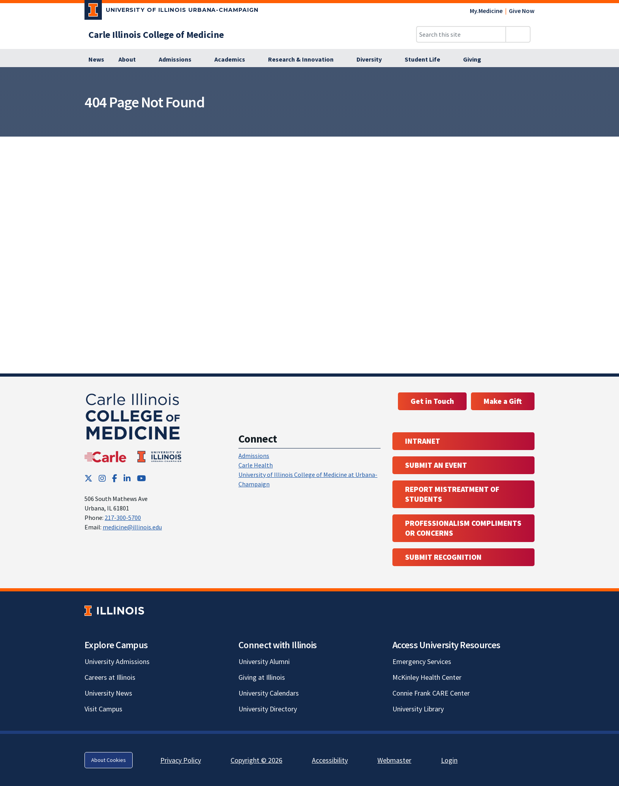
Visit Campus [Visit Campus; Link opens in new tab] (103, 708)
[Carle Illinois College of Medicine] (156, 34)
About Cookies (108, 759)
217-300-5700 (123, 517)
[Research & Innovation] (305, 59)
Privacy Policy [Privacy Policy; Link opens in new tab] (180, 760)
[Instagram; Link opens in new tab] (102, 478)
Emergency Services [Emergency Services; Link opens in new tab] (421, 661)
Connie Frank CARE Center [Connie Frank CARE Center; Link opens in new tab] (431, 693)
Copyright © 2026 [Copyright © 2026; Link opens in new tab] (256, 760)
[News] (96, 59)
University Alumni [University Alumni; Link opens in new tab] (264, 661)
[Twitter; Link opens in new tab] (88, 478)
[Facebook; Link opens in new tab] (114, 478)
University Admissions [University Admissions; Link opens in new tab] (117, 661)
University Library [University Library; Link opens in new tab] (418, 708)
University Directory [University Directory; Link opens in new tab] (267, 708)
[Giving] (476, 59)
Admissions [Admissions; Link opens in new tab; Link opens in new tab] (253, 456)
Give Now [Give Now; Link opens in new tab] (522, 11)
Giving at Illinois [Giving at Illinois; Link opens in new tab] (261, 677)
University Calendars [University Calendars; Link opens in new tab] (268, 693)
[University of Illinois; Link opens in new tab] (114, 610)
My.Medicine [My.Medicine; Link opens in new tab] (486, 11)
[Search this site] (461, 34)
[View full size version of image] (608, 75)
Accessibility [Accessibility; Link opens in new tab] (330, 760)
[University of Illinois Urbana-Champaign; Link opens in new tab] (171, 11)
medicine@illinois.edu (132, 527)
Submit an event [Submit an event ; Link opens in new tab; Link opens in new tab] (436, 465)
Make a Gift (503, 401)
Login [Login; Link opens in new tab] (449, 760)
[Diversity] (373, 59)
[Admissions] (179, 59)
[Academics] (234, 59)
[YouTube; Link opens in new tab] (141, 478)
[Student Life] (427, 59)
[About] (131, 59)
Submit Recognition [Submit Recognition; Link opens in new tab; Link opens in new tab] (443, 557)
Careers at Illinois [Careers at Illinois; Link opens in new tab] (109, 677)
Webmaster (394, 760)
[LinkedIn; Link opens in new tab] (127, 478)
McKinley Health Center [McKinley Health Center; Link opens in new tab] (426, 677)
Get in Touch (432, 401)
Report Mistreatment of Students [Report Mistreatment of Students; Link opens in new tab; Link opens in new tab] (452, 494)
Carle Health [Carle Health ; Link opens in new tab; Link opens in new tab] (255, 465)
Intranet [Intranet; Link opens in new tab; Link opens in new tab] (422, 441)
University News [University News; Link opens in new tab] (108, 693)
